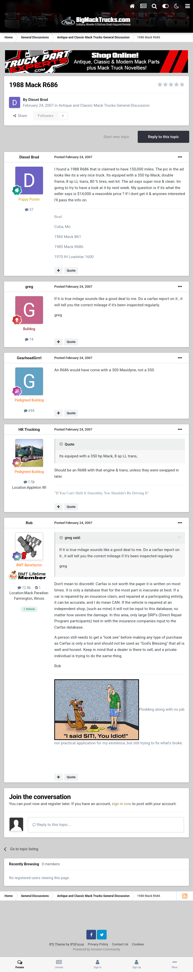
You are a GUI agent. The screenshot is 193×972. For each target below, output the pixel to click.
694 (29, 411)
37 (29, 210)
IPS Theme (57, 944)
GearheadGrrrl (29, 358)
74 (29, 339)
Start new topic (116, 137)
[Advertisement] (96, 917)
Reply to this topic (163, 137)
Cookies (138, 944)
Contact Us (120, 944)
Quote (71, 270)
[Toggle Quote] (61, 444)
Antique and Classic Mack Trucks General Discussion (104, 105)
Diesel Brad (38, 99)
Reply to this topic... (51, 824)
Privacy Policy (98, 944)
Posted (73, 157)
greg (29, 286)
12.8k (24, 588)
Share (20, 116)
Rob (29, 523)
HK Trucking (29, 429)
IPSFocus (77, 944)
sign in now (121, 804)
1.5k (29, 482)
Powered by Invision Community (96, 949)
